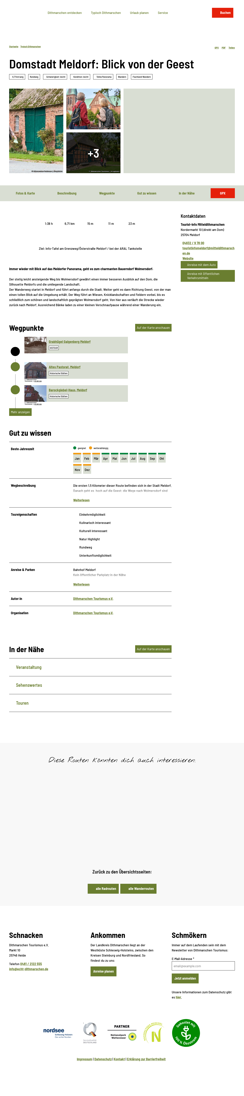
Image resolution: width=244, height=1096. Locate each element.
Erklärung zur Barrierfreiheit (146, 1066)
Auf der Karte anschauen (153, 327)
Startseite (13, 46)
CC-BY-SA (38, 381)
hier (178, 1004)
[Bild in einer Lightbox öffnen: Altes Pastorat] (35, 370)
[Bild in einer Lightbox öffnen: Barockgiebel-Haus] (35, 393)
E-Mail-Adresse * (183, 965)
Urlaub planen (139, 11)
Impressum (84, 1066)
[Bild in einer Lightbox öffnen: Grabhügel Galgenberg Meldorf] (35, 345)
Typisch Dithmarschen (106, 11)
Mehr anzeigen (20, 412)
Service (163, 11)
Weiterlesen (81, 503)
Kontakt (119, 1066)
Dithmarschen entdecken (65, 11)
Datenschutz (103, 1066)
